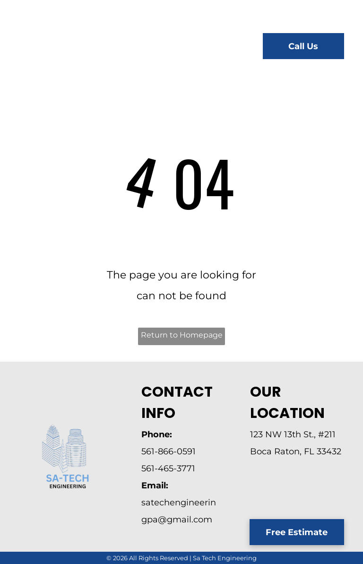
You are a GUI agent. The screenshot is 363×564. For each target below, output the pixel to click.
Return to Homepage (182, 334)
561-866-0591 (168, 451)
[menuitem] (155, 47)
